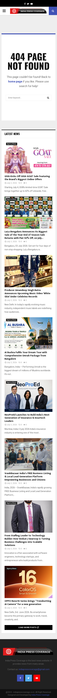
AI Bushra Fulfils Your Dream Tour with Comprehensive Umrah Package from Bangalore (26, 355)
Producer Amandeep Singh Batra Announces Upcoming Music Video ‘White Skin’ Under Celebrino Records (27, 293)
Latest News (12, 134)
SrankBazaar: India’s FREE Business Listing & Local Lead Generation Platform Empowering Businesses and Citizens (28, 476)
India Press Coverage (40, 695)
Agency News (11, 144)
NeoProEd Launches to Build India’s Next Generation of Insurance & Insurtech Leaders (27, 418)
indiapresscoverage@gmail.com (34, 669)
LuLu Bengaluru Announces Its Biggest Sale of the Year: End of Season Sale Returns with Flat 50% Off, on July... (26, 235)
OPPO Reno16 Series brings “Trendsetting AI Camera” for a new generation (28, 602)
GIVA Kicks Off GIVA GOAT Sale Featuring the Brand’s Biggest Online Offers (27, 178)
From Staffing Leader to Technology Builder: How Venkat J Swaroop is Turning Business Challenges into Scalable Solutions (27, 540)
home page (15, 81)
